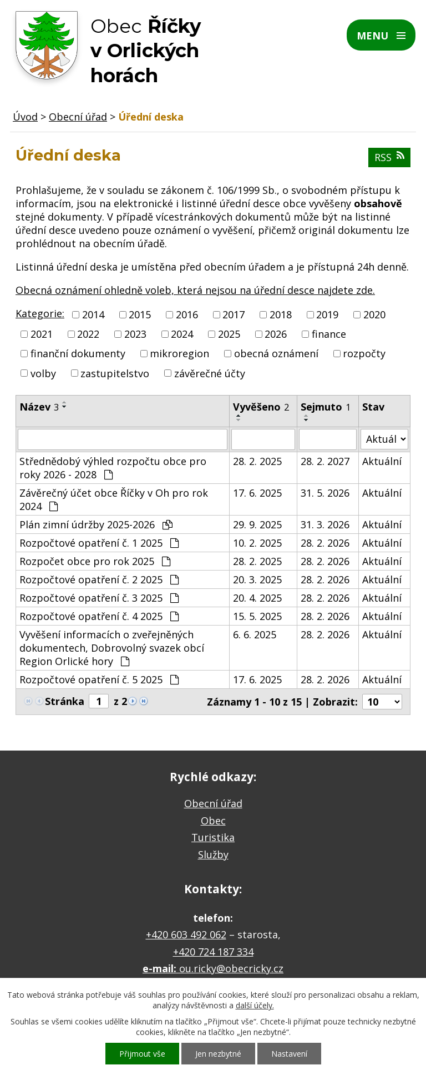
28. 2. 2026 (325, 542)
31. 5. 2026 (325, 492)
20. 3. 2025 (257, 579)
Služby (213, 854)
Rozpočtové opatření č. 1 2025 (99, 542)
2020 (374, 314)
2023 (135, 334)
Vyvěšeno (261, 406)
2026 (276, 334)
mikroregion (179, 354)
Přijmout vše (142, 1053)
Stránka (64, 701)
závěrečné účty (209, 373)
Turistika (213, 837)
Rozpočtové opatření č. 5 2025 (99, 679)
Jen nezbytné (218, 1053)
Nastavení (289, 1053)
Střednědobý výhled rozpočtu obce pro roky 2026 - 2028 (112, 467)
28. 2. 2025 (257, 461)
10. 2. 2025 (257, 542)
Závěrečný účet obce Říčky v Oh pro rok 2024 (113, 499)
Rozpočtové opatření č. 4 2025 (99, 616)
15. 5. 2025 (257, 616)
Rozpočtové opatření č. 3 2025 (99, 597)
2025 (229, 334)
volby (43, 373)
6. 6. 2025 (254, 634)
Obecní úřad (78, 116)
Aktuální (382, 461)
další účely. (255, 1005)
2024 (182, 334)
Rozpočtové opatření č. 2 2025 (99, 579)
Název (39, 406)
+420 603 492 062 (186, 934)
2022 (88, 334)
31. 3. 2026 (325, 524)
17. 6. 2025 (257, 492)
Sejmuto (326, 406)
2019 (327, 314)
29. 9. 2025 (257, 524)
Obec (213, 820)
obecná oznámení (276, 354)
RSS (389, 157)
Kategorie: (40, 313)
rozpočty (364, 354)
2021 (42, 334)
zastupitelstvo (114, 373)
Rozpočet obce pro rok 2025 (94, 561)
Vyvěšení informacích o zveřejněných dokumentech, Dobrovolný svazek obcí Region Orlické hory (111, 648)
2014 (93, 314)
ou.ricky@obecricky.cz (231, 968)
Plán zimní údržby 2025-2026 (96, 524)
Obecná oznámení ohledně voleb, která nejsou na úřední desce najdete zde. (195, 290)
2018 (281, 314)
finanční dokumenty (78, 354)
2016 (187, 314)
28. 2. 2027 (325, 461)
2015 (140, 314)
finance (329, 334)
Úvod (25, 116)
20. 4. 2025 (257, 597)
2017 (233, 314)
